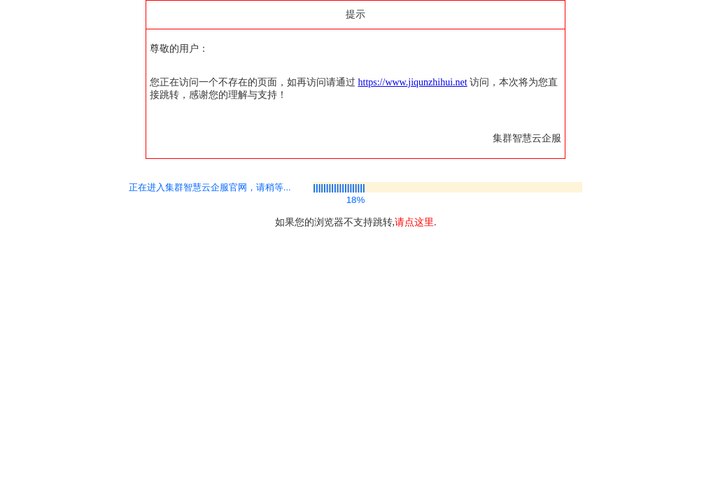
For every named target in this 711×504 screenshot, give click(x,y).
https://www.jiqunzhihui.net (412, 82)
